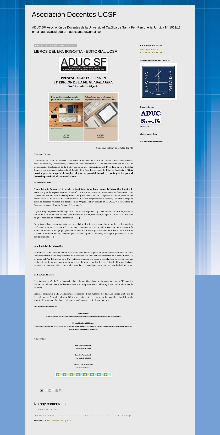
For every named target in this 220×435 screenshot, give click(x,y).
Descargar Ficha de (149, 49)
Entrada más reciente (44, 415)
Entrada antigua (124, 415)
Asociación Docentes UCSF (74, 14)
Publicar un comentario (48, 409)
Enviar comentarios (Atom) (59, 420)
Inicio (86, 415)
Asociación (151, 52)
